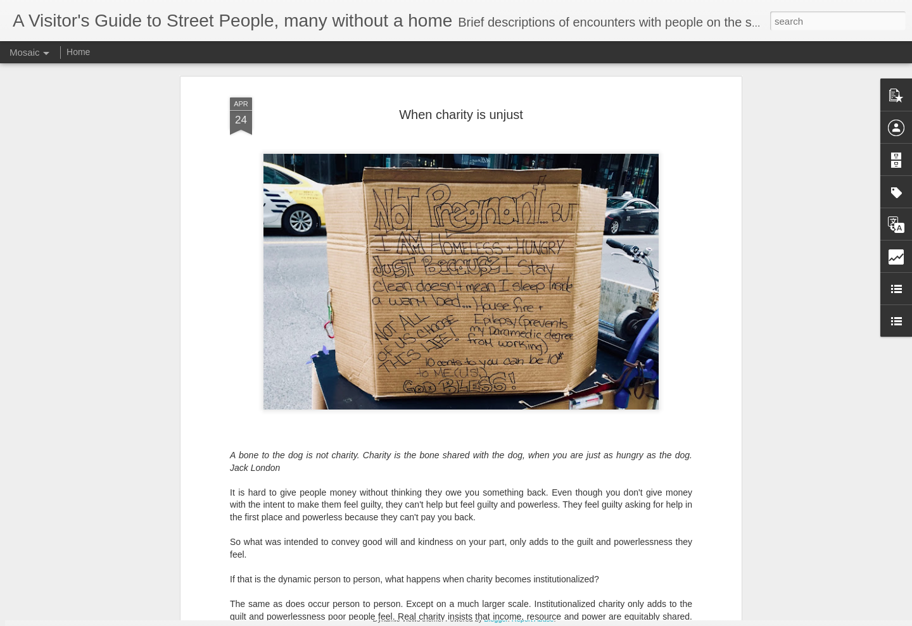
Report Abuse (533, 619)
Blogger (495, 619)
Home (78, 52)
